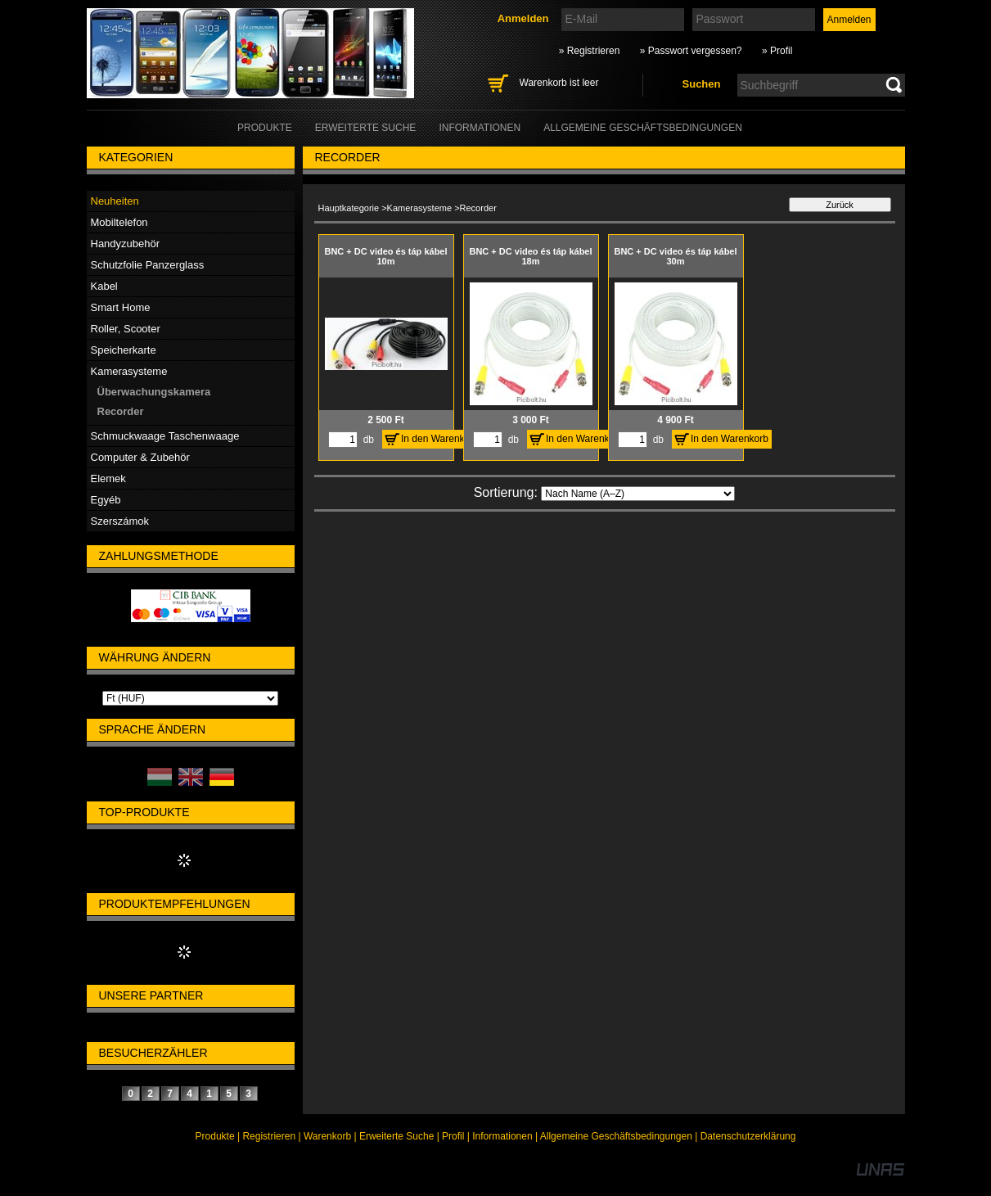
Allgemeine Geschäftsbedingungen (616, 1136)
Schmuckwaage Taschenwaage (165, 436)
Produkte (215, 1136)
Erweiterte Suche (396, 1136)
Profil (453, 1136)
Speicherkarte (123, 350)
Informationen (502, 1136)
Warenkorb (327, 1136)
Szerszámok (120, 521)
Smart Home (121, 307)
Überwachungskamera (154, 392)
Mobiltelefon (119, 222)
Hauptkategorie (349, 208)
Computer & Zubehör (140, 457)
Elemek (108, 478)
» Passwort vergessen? (691, 50)
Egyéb (106, 500)
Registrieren (268, 1136)
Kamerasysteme (419, 208)
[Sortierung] (638, 493)
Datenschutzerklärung (748, 1136)
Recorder (120, 411)
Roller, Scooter (125, 329)
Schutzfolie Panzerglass (148, 265)
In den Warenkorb (440, 439)
